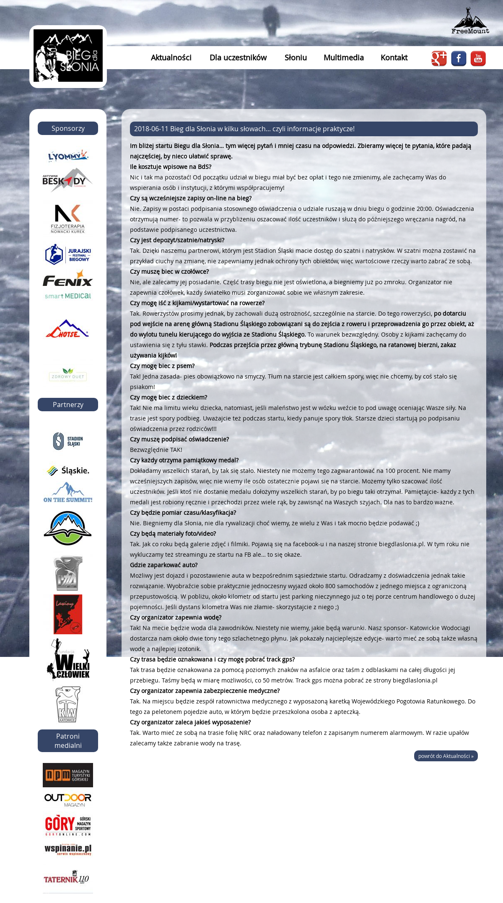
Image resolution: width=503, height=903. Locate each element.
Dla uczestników (238, 57)
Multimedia (344, 57)
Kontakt (394, 57)
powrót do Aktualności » (446, 755)
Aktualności (171, 57)
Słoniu (296, 57)
